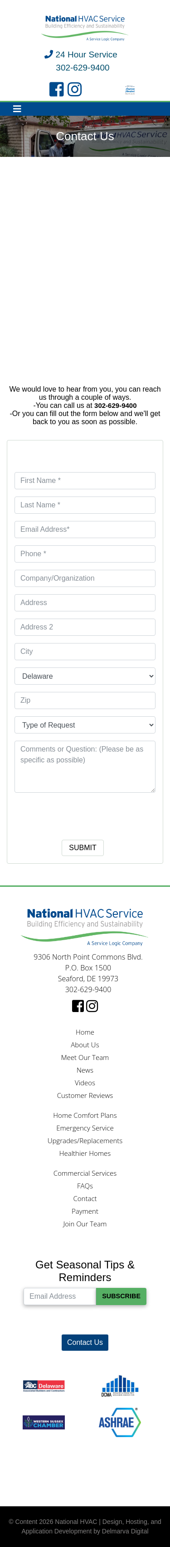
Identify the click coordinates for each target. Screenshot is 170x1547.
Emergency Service (84, 1127)
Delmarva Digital (125, 1531)
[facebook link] (56, 90)
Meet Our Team (85, 1057)
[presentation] (85, 814)
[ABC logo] (44, 1386)
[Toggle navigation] (17, 109)
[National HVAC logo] (85, 28)
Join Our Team (85, 1223)
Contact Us (85, 1342)
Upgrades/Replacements (85, 1140)
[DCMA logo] (120, 1386)
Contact (85, 1198)
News (85, 1069)
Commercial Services (85, 1173)
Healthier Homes (85, 1153)
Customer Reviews (85, 1095)
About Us (85, 1044)
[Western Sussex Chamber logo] (44, 1422)
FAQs (85, 1185)
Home (85, 1031)
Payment (85, 1211)
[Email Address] (60, 1296)
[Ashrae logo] (120, 1422)
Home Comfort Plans (85, 1115)
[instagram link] (75, 90)
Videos (85, 1082)
